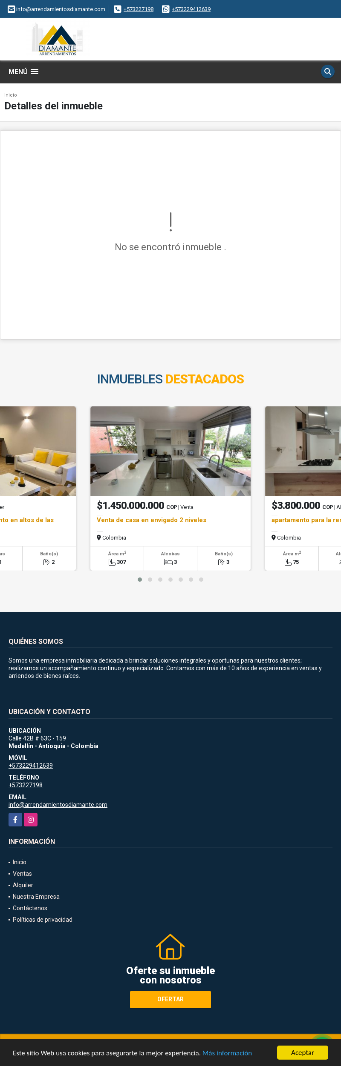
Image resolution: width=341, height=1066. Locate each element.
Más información (227, 1053)
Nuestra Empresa (36, 896)
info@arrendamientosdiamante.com (58, 804)
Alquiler (23, 885)
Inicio (10, 95)
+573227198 (138, 9)
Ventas (22, 873)
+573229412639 (191, 9)
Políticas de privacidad (42, 919)
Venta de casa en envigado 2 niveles (151, 520)
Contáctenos (30, 908)
